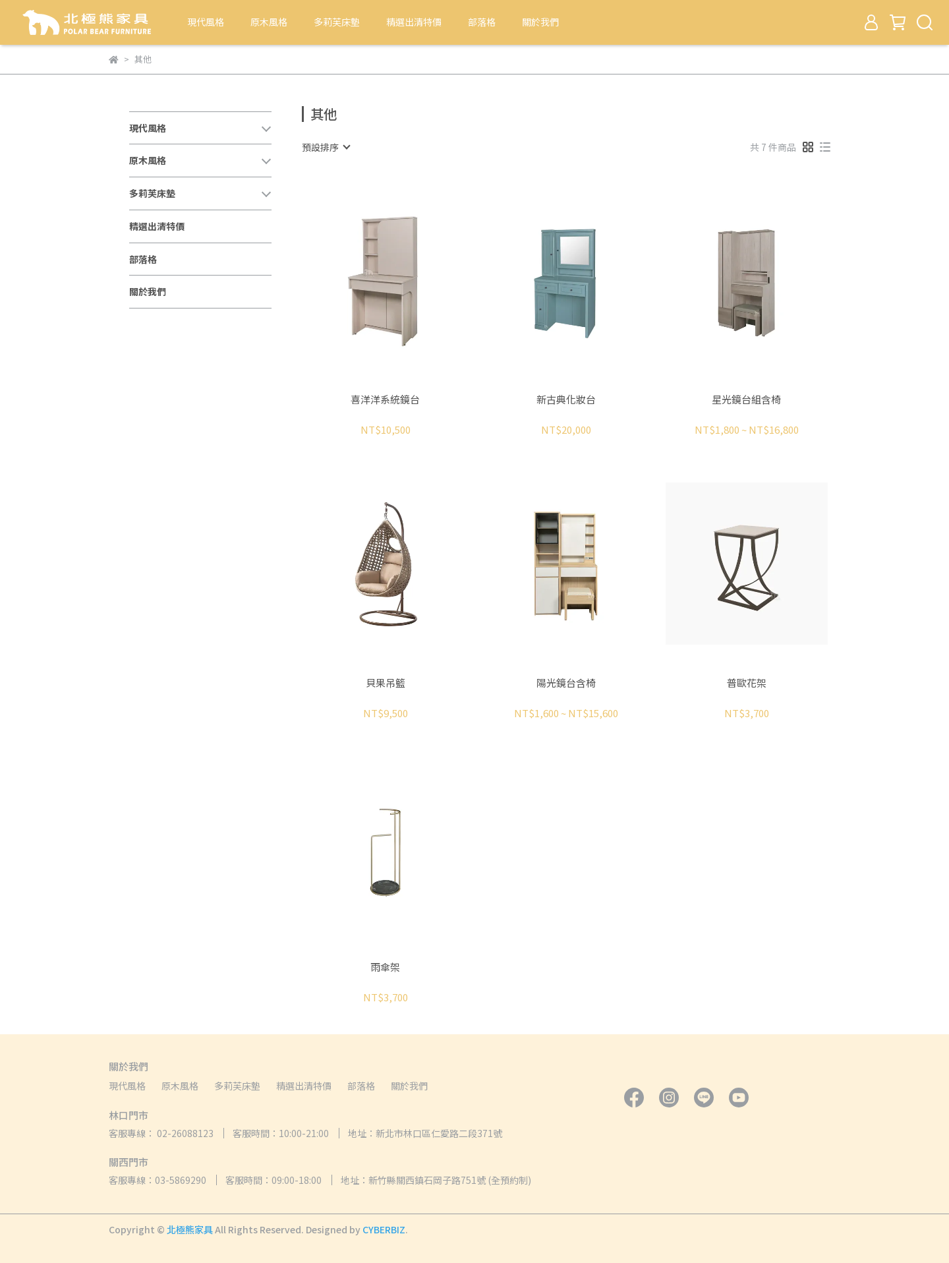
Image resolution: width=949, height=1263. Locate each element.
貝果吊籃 (385, 683)
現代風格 (205, 21)
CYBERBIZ (383, 1229)
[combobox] (325, 147)
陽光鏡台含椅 (566, 683)
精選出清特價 (414, 21)
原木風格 (268, 21)
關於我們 (540, 21)
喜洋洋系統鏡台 (385, 400)
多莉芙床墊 (337, 21)
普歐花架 (746, 683)
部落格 (482, 21)
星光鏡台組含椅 (746, 400)
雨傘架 (385, 967)
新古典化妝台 (566, 400)
